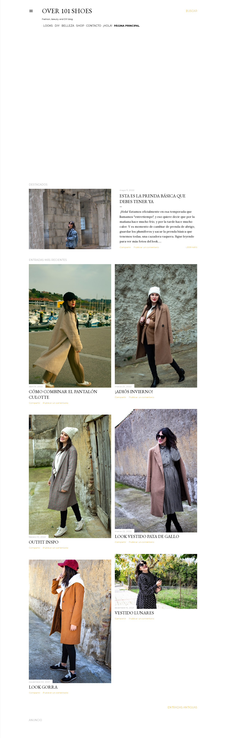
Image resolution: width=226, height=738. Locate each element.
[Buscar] (191, 11)
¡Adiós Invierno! (134, 391)
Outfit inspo (43, 542)
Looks (46, 25)
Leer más (191, 247)
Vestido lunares (134, 613)
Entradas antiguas (182, 707)
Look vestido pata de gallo (147, 536)
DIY (55, 25)
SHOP (79, 25)
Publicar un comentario (146, 247)
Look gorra (43, 687)
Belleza (66, 25)
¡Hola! (106, 25)
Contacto (92, 25)
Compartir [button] (125, 247)
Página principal (125, 25)
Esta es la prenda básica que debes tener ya (152, 198)
